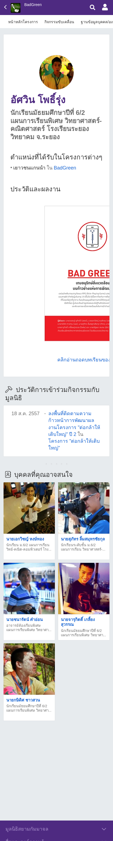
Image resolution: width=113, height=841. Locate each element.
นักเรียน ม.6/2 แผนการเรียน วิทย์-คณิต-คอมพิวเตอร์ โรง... (28, 547)
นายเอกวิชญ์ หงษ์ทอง (25, 539)
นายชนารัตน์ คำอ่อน (24, 619)
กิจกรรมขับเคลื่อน (59, 22)
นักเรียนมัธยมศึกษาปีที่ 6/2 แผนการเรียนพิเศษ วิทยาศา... (83, 633)
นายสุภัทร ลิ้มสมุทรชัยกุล (83, 539)
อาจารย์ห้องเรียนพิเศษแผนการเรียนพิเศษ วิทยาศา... (28, 627)
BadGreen (33, 4)
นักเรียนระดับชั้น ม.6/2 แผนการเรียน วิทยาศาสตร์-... (83, 547)
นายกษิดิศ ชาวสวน (23, 700)
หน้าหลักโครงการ (23, 22)
